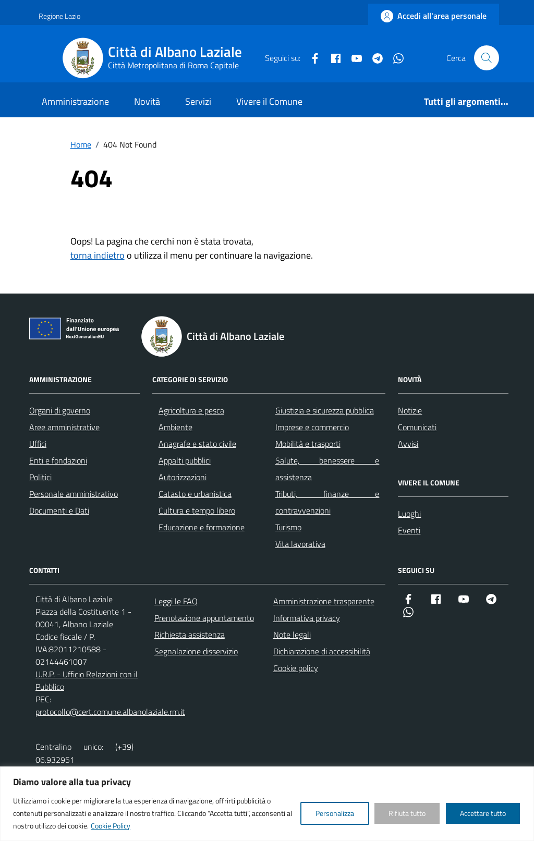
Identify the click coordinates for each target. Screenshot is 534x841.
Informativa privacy (306, 618)
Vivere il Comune (269, 101)
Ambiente (175, 427)
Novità (147, 101)
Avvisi (408, 443)
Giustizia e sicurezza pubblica (324, 410)
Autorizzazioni (183, 477)
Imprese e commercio (312, 427)
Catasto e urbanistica (195, 493)
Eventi (409, 530)
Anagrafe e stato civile (197, 443)
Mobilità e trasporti (308, 443)
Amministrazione (75, 101)
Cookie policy (295, 668)
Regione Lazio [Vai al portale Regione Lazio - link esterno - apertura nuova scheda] (59, 15)
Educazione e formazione (202, 527)
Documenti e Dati (59, 510)
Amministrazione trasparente (323, 601)
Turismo (288, 527)
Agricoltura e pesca (191, 410)
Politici (40, 477)
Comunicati (417, 427)
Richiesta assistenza (189, 634)
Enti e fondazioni (58, 460)
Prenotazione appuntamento (204, 618)
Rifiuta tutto (407, 813)
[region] (267, 803)
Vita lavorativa (300, 544)
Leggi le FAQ (176, 601)
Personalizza (334, 813)
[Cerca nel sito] (486, 57)
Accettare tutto (483, 813)
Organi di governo (59, 410)
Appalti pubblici (185, 460)
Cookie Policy (110, 825)
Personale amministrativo (73, 493)
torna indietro (97, 255)
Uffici (37, 443)
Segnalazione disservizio (196, 651)
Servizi (198, 101)
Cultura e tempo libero (197, 510)
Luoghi (409, 513)
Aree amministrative (64, 427)
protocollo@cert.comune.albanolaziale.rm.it (110, 711)
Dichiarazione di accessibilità (321, 651)
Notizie (410, 410)
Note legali (292, 634)
